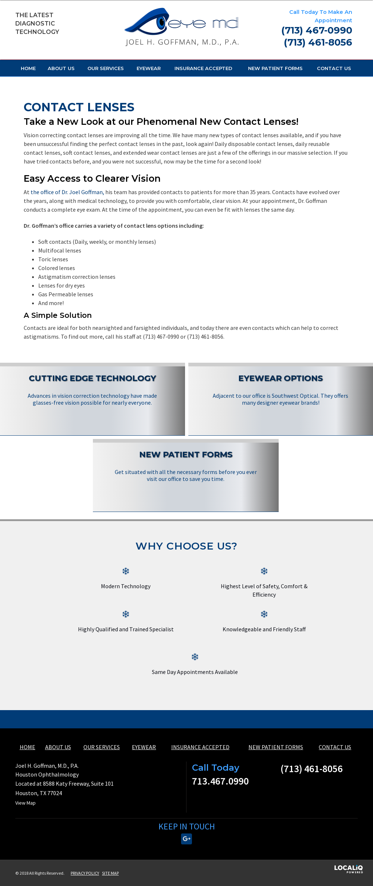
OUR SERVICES (105, 68)
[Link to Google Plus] (186, 838)
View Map (25, 803)
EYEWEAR (149, 68)
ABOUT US (61, 68)
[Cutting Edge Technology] (92, 390)
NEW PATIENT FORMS (275, 68)
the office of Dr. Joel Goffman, (67, 192)
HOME (28, 68)
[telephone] (316, 31)
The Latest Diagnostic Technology (37, 23)
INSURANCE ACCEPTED (203, 68)
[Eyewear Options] (281, 390)
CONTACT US (334, 68)
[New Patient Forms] (185, 466)
